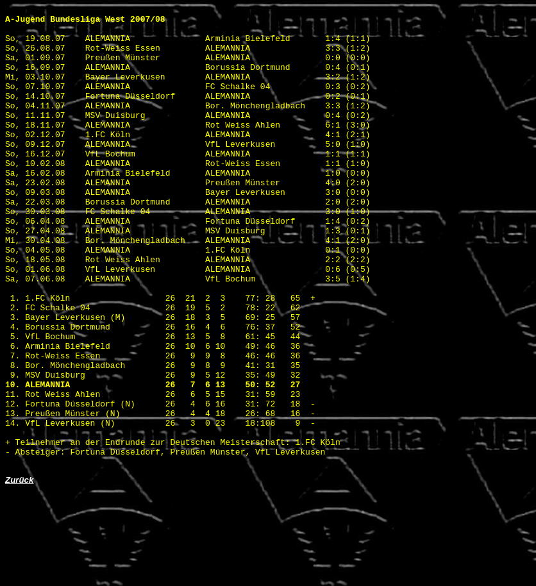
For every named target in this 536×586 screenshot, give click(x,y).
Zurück (19, 572)
